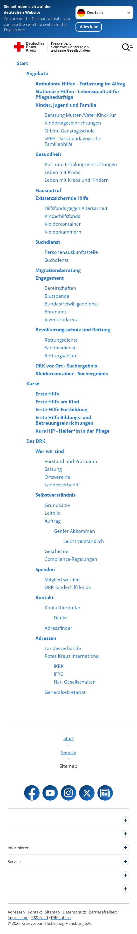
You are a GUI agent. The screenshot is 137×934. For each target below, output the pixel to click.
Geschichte (56, 551)
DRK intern (61, 917)
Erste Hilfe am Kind (57, 402)
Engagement (49, 278)
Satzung (53, 469)
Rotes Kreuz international (72, 656)
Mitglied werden (62, 579)
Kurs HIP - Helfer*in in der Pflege (72, 431)
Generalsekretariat (65, 692)
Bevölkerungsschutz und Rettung (72, 329)
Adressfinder (58, 628)
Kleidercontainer (63, 224)
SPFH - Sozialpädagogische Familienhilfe (73, 141)
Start (22, 63)
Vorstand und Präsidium (71, 461)
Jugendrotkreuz (61, 319)
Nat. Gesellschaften (75, 682)
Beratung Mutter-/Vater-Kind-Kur (80, 115)
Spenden (45, 569)
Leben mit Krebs (62, 172)
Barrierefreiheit (103, 912)
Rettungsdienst (61, 340)
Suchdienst (47, 242)
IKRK (59, 666)
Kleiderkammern (63, 232)
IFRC (58, 674)
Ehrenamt (55, 312)
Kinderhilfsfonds (62, 216)
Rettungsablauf (61, 356)
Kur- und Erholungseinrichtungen (81, 164)
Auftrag (53, 521)
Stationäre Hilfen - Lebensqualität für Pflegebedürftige (77, 94)
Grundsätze (57, 505)
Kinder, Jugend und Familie (65, 105)
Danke (61, 618)
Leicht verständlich (83, 541)
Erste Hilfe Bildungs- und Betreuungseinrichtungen (64, 420)
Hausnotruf (48, 190)
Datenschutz (74, 912)
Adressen (45, 638)
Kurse (32, 384)
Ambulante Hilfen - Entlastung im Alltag (80, 84)
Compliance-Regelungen (71, 559)
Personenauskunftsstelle (71, 252)
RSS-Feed (39, 917)
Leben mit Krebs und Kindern (77, 180)
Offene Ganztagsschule (70, 131)
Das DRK (35, 441)
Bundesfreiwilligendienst (71, 304)
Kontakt (44, 597)
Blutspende (57, 296)
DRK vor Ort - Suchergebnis (66, 366)
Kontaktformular (63, 607)
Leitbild (53, 513)
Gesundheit (48, 154)
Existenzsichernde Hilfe (61, 198)
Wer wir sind (49, 451)
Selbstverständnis (55, 495)
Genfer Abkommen (74, 531)
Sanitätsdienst (60, 348)
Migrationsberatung (58, 270)
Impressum (18, 917)
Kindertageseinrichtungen (73, 123)
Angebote (37, 73)
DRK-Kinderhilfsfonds (68, 587)
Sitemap (52, 912)
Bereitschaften (60, 288)
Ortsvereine (57, 477)
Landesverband (61, 485)
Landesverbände (63, 648)
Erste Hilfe (47, 394)
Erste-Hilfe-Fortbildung (61, 409)
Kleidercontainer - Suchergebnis (71, 373)
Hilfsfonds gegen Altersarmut (76, 208)
